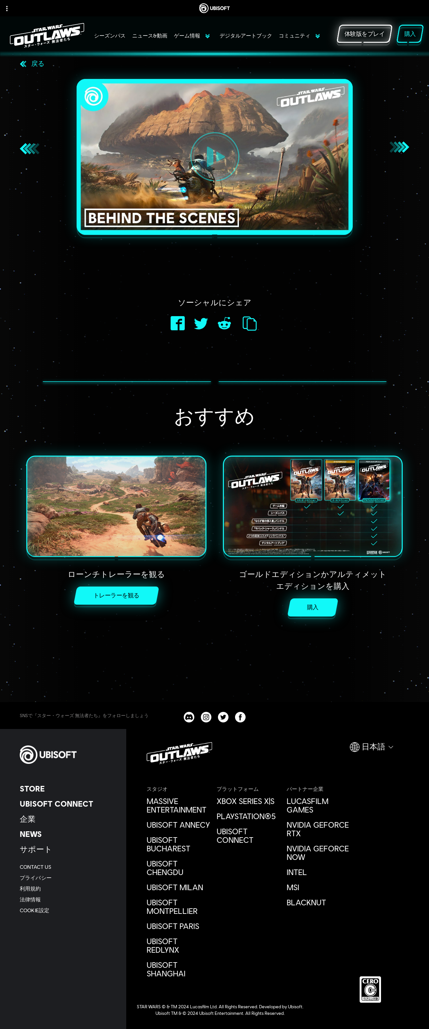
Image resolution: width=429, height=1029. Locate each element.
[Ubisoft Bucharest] (178, 844)
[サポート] (67, 849)
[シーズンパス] (109, 38)
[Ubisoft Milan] (178, 887)
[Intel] (318, 872)
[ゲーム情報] (191, 38)
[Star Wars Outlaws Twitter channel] (223, 717)
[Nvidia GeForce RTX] (318, 829)
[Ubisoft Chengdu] (178, 867)
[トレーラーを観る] (116, 596)
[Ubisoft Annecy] (178, 824)
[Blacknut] (318, 902)
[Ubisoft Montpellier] (178, 906)
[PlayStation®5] (248, 816)
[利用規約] (67, 888)
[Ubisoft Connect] (67, 803)
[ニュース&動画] (150, 38)
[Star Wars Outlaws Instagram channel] (206, 717)
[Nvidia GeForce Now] (318, 852)
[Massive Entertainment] (178, 805)
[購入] (313, 607)
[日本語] (371, 749)
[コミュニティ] (299, 38)
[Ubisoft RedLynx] (178, 945)
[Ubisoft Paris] (178, 926)
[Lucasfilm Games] (318, 805)
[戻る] (32, 63)
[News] (67, 834)
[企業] (67, 819)
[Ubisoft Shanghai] (178, 969)
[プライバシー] (67, 877)
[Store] (67, 788)
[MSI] (318, 887)
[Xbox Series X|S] (248, 801)
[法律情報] (67, 899)
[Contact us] (67, 867)
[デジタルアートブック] (246, 38)
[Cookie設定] (34, 910)
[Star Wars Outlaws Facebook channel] (240, 717)
